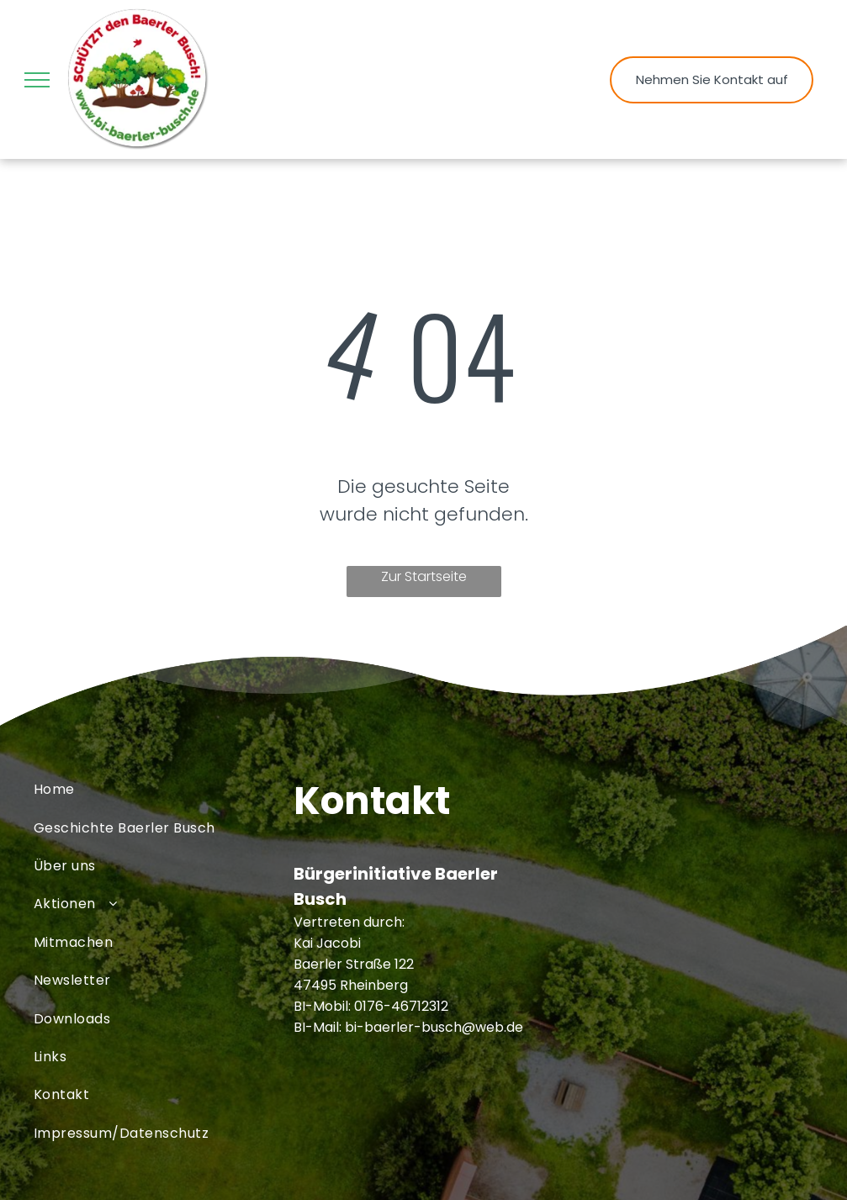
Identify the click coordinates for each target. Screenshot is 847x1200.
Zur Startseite (424, 576)
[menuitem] (164, 789)
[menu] (37, 80)
